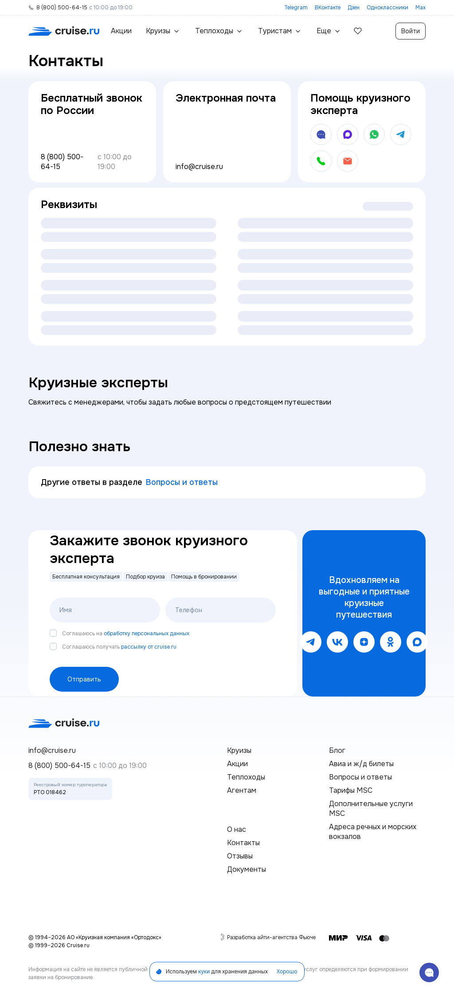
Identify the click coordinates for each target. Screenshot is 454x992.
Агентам (241, 790)
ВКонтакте (327, 7)
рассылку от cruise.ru (148, 646)
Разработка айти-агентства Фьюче (271, 937)
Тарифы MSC (350, 790)
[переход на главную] (63, 31)
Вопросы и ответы (182, 482)
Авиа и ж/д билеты (361, 763)
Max (420, 7)
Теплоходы (246, 777)
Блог (337, 750)
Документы (246, 869)
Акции (121, 30)
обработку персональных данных (146, 633)
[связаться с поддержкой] (429, 972)
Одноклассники (387, 7)
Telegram (296, 7)
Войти (410, 31)
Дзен (354, 7)
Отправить (84, 679)
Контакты (243, 842)
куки (204, 971)
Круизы (239, 750)
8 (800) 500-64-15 (62, 161)
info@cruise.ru (199, 166)
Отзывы (240, 856)
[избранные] (357, 31)
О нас (236, 829)
